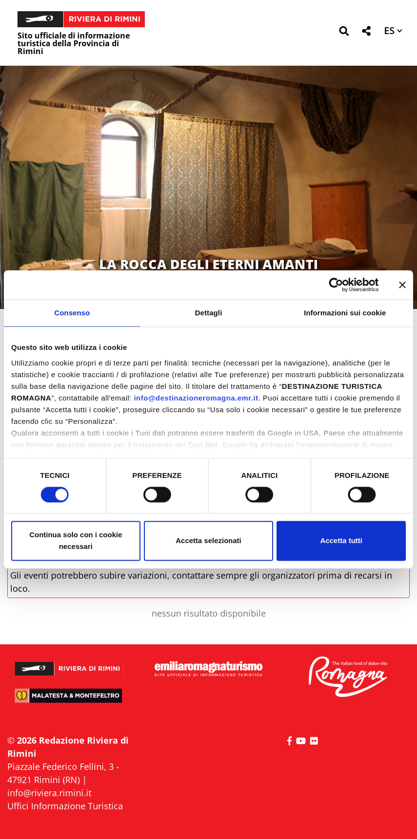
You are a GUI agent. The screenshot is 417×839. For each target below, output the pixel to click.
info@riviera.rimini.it (49, 793)
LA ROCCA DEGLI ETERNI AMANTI (208, 264)
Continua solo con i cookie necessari (75, 541)
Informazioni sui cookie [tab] (345, 313)
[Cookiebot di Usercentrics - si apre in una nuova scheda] (336, 284)
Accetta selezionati (208, 541)
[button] (344, 32)
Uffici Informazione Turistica (65, 806)
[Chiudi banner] (402, 284)
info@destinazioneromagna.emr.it (196, 398)
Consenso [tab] (72, 313)
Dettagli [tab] (208, 313)
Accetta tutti (341, 541)
